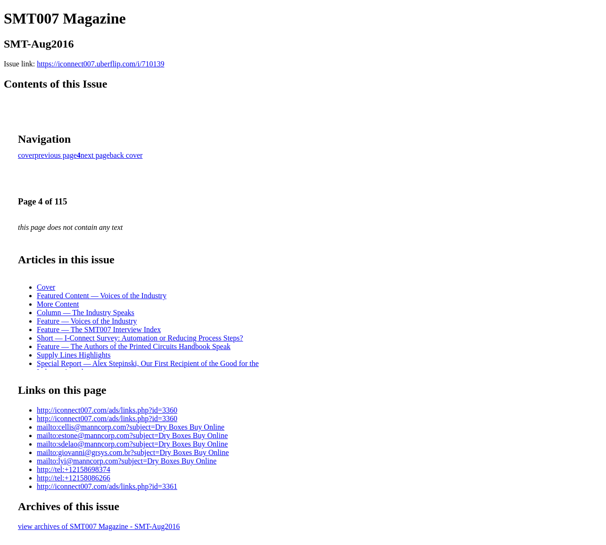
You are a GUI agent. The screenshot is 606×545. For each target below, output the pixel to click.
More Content (58, 304)
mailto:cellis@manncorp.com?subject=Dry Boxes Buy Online (130, 427)
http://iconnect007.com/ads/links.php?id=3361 (107, 486)
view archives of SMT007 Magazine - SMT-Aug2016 (99, 526)
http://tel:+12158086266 (73, 478)
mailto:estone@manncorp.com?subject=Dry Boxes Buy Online (132, 435)
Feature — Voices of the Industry (87, 321)
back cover (126, 155)
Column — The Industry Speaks (85, 313)
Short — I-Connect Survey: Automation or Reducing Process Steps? (140, 338)
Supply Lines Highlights (73, 355)
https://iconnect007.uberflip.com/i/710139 (100, 64)
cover (26, 155)
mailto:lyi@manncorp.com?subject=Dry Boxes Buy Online (126, 461)
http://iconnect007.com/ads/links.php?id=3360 (107, 410)
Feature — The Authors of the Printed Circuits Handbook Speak (134, 346)
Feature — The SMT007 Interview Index (99, 329)
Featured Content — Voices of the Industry (101, 296)
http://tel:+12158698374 (73, 469)
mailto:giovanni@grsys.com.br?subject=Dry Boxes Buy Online (133, 452)
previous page (56, 155)
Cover (46, 287)
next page (95, 155)
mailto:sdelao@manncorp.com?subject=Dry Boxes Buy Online (132, 444)
